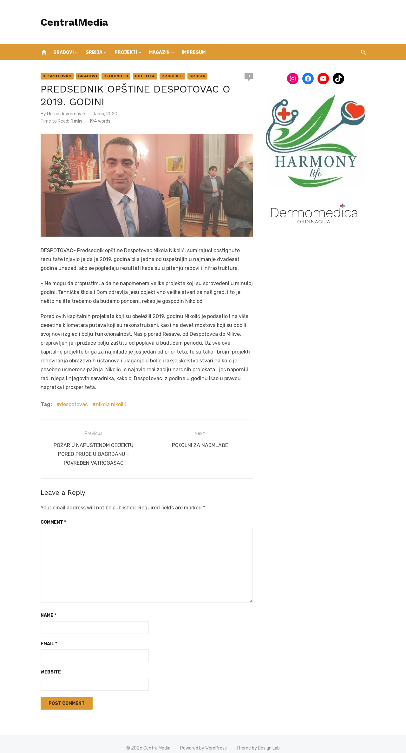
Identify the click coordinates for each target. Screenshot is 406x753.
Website (48, 663)
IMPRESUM (194, 52)
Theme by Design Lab (258, 739)
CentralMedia (72, 22)
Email (46, 635)
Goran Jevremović (63, 114)
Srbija (94, 52)
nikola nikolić (108, 397)
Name (46, 606)
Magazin (159, 52)
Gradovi (63, 52)
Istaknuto (113, 76)
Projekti (126, 52)
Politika (142, 76)
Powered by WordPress (203, 739)
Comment (50, 513)
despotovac (71, 397)
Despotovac (54, 76)
